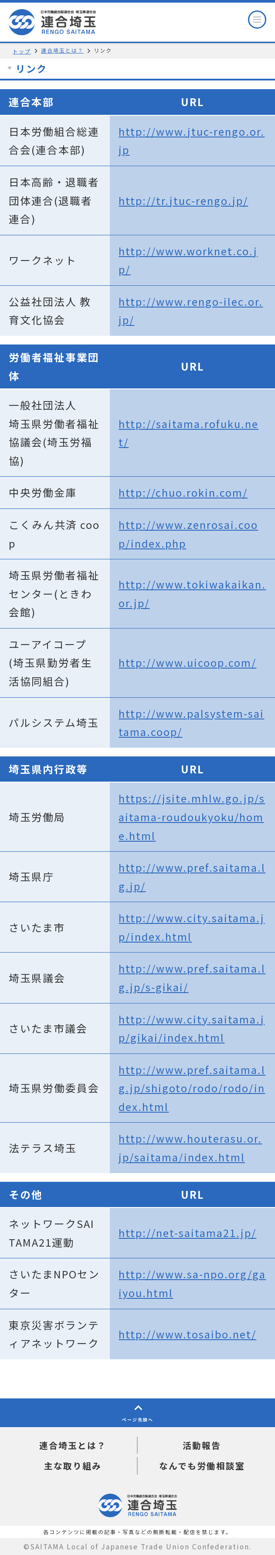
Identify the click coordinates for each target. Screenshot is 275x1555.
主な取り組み (73, 1465)
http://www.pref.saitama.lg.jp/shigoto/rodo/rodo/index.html (192, 1088)
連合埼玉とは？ (62, 50)
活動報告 (202, 1445)
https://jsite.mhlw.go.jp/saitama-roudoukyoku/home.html (192, 817)
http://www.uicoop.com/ (187, 662)
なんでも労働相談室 (202, 1465)
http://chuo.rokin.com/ (183, 492)
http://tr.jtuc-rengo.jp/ (183, 200)
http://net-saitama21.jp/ (187, 1232)
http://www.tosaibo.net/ (187, 1334)
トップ (22, 51)
